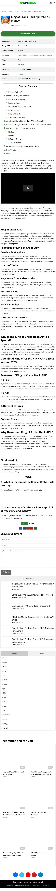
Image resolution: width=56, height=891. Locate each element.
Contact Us (46, 888)
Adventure (6, 665)
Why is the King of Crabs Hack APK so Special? (25, 121)
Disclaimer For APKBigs (22, 888)
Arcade (4, 670)
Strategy (5, 727)
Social (13, 626)
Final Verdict (11, 150)
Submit (6, 575)
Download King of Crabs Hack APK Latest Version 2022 (28, 124)
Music (4, 700)
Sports (4, 722)
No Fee (11, 132)
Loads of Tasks (14, 103)
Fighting (5, 687)
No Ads (11, 135)
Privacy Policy (36, 888)
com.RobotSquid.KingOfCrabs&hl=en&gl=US (35, 55)
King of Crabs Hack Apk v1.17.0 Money (32, 11)
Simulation (15, 601)
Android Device (14, 143)
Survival (4, 731)
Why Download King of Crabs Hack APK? (22, 146)
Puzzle (4, 705)
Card (3, 679)
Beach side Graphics (16, 99)
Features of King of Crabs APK (18, 96)
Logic (4, 692)
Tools (13, 592)
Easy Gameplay (14, 114)
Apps (42, 656)
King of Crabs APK (15, 92)
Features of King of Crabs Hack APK (20, 128)
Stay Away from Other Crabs (20, 106)
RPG (3, 714)
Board (4, 674)
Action (17, 11)
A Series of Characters (17, 117)
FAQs (8, 153)
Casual (4, 683)
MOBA (4, 696)
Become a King (14, 110)
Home (4, 11)
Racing (4, 709)
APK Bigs (14, 25)
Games (10, 11)
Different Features (15, 139)
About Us (10, 888)
